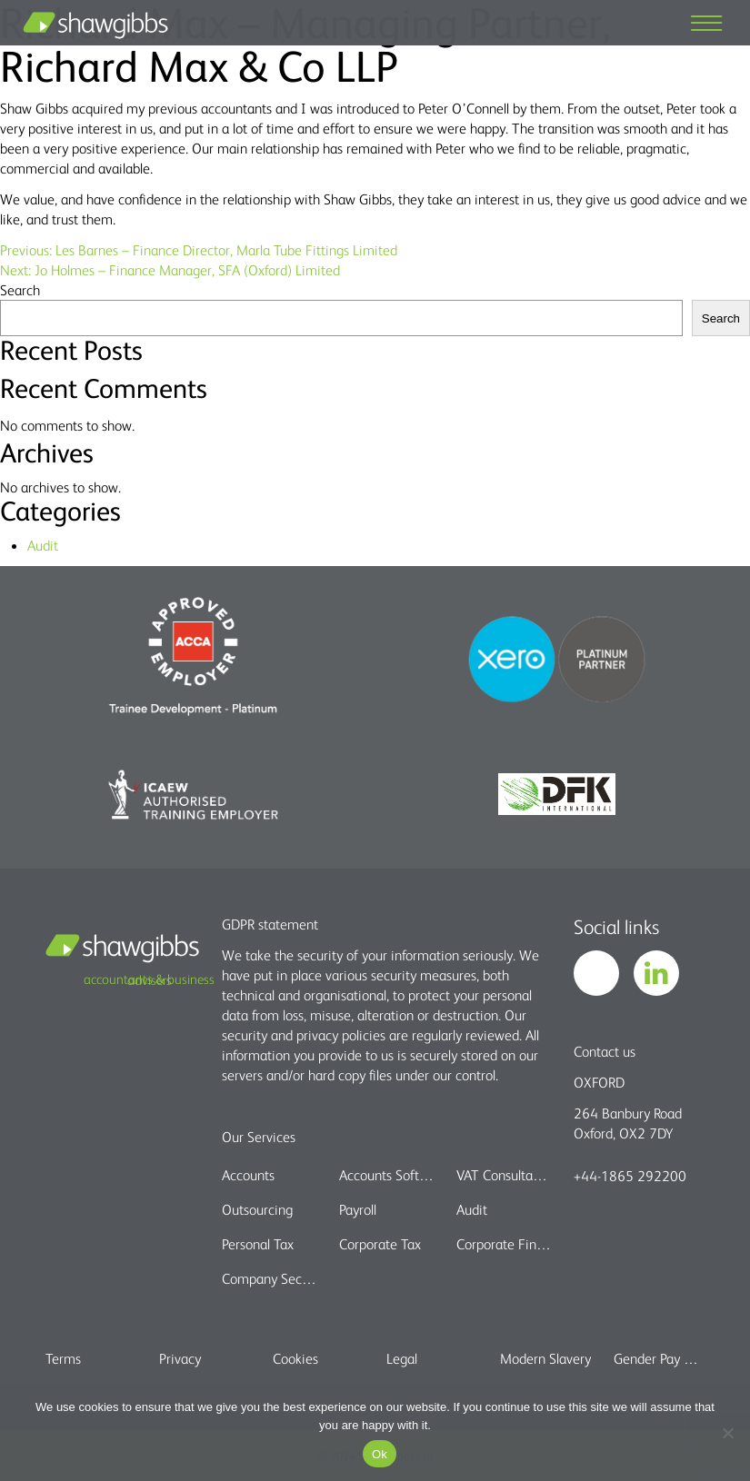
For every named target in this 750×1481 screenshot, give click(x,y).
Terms (63, 1358)
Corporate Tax (380, 1244)
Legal (401, 1358)
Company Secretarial (269, 1278)
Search (20, 290)
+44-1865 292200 (630, 1176)
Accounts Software (386, 1175)
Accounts (248, 1175)
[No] (727, 1433)
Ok (379, 1454)
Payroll (357, 1209)
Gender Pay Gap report (659, 1358)
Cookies (295, 1358)
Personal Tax (258, 1244)
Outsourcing (257, 1209)
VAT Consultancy (503, 1175)
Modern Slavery (545, 1358)
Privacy (180, 1358)
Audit (42, 545)
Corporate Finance (503, 1244)
